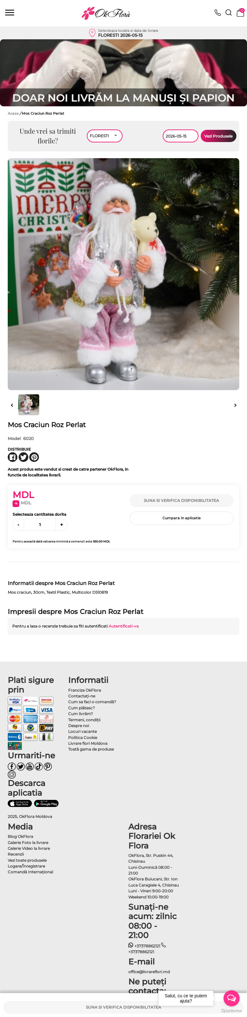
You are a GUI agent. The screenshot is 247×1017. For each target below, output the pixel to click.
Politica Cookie (82, 737)
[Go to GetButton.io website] (231, 1010)
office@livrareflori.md (149, 971)
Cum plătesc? (81, 707)
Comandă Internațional (30, 871)
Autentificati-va (124, 626)
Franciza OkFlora (84, 690)
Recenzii (16, 854)
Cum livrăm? (80, 713)
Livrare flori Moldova (87, 743)
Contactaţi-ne (81, 696)
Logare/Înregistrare (26, 866)
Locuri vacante (82, 731)
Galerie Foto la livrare (28, 842)
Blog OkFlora (20, 836)
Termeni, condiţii (84, 719)
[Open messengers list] (232, 998)
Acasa (13, 113)
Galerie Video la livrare (29, 848)
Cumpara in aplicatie (181, 518)
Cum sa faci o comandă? (92, 701)
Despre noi (78, 725)
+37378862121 (144, 946)
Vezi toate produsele (27, 860)
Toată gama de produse (91, 749)
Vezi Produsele (218, 136)
